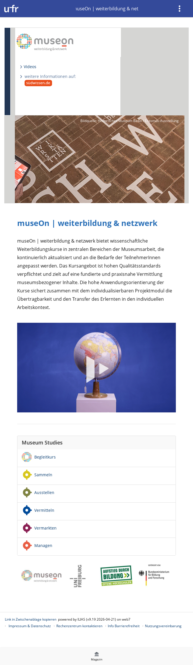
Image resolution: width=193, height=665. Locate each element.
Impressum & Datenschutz (30, 625)
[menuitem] (180, 8)
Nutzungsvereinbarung (163, 625)
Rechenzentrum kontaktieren (79, 625)
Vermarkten (45, 528)
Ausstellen (44, 492)
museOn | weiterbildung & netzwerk (107, 8)
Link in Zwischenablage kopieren (30, 619)
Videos (30, 66)
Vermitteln (44, 510)
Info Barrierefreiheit (124, 625)
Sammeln (43, 474)
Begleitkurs (45, 457)
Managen (43, 545)
